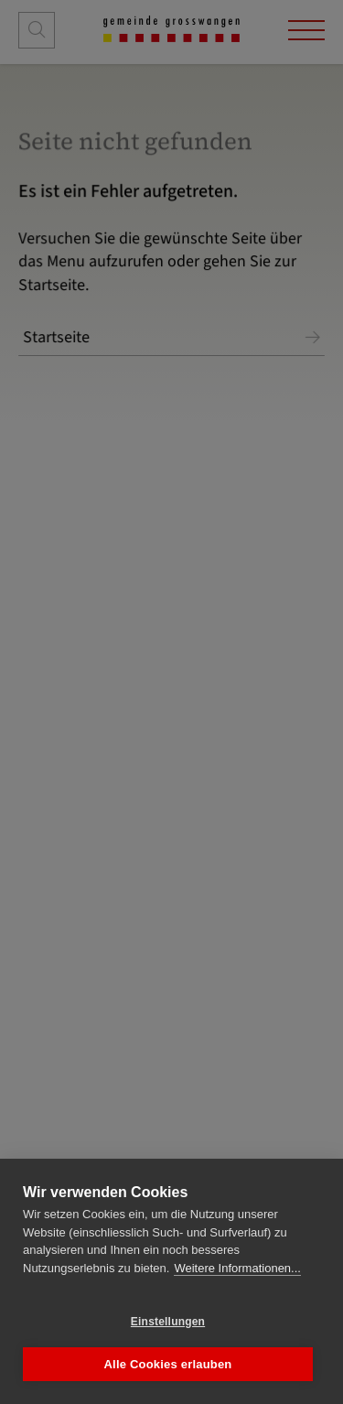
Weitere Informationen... (237, 1268)
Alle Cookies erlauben (167, 1364)
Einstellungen (168, 1321)
